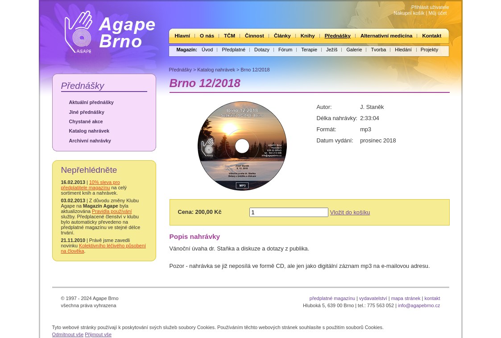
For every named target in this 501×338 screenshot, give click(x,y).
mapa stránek (406, 298)
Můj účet (437, 13)
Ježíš (331, 49)
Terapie (309, 49)
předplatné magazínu (332, 298)
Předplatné (233, 49)
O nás (207, 35)
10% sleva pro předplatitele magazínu (90, 184)
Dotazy (261, 49)
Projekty (429, 49)
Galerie (354, 49)
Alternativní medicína (386, 35)
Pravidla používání (112, 211)
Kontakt (431, 35)
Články (282, 35)
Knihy (308, 35)
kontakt (432, 298)
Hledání (403, 49)
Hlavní (182, 35)
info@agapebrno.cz (419, 305)
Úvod (207, 49)
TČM (229, 35)
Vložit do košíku (350, 212)
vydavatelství (373, 298)
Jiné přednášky (86, 112)
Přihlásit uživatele (430, 7)
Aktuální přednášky (91, 102)
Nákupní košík (409, 13)
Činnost (254, 35)
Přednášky (338, 35)
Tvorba (378, 49)
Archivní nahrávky (90, 140)
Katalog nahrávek (89, 131)
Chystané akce (86, 121)
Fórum (285, 49)
